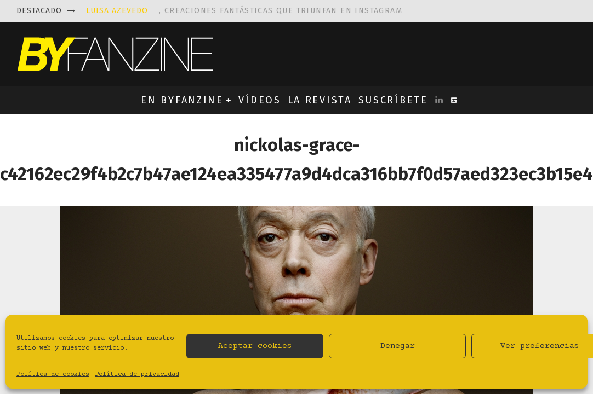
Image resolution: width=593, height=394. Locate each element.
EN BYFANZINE (182, 100)
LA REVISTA (320, 100)
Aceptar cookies (255, 346)
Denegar (397, 346)
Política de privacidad (137, 374)
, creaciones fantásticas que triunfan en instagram (244, 10)
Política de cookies (52, 374)
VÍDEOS (259, 100)
